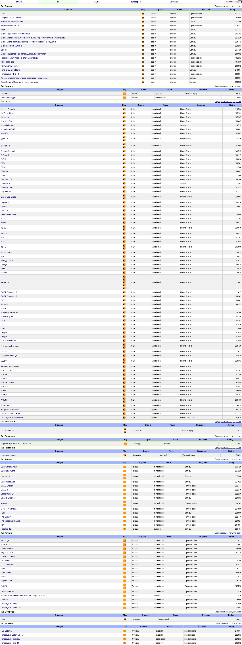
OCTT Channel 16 (9, 296)
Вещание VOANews (10, 409)
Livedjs (4, 264)
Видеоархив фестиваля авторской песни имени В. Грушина (28, 42)
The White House (8, 340)
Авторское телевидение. (12, 22)
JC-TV (3, 228)
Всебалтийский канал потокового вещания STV (23, 595)
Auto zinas (5, 544)
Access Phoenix (8, 109)
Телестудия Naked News (12, 417)
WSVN (4, 400)
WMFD (4, 394)
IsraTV (3, 222)
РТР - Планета (7, 62)
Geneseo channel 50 (10, 214)
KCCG (3, 237)
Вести (3, 30)
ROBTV (4, 503)
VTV (2, 525)
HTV (3, 14)
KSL (2, 256)
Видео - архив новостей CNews (15, 34)
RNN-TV (4, 304)
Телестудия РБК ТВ (10, 74)
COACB (4, 171)
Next (3, 568)
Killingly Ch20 (7, 260)
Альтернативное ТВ (10, 26)
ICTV (3, 218)
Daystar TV (6, 202)
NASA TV (5, 282)
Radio (97, 2)
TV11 (3, 324)
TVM (3, 619)
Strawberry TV (7, 316)
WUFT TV (5, 405)
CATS (3, 159)
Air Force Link (7, 113)
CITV (3, 163)
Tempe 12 (5, 336)
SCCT (3, 308)
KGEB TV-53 (6, 252)
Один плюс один (8, 97)
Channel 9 (5, 183)
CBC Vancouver (8, 482)
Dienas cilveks (7, 548)
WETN (3, 378)
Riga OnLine (6, 580)
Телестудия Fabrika (10, 604)
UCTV (3, 351)
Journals (174, 2)
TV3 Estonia (6, 631)
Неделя (4, 599)
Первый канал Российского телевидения (19, 58)
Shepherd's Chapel (9, 312)
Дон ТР (4, 50)
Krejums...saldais (8, 556)
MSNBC (4, 272)
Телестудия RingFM (10, 643)
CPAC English (7, 486)
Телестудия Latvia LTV (11, 608)
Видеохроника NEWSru (11, 46)
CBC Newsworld (8, 471)
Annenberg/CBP (8, 129)
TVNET (4, 586)
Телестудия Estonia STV (12, 635)
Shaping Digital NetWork (11, 18)
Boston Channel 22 (9, 151)
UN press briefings (9, 355)
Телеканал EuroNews (10, 70)
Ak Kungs (5, 540)
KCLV (3, 241)
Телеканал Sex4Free (10, 413)
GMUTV (4, 210)
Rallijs (3, 576)
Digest (19, 2)
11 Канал (5, 93)
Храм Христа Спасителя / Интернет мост (20, 82)
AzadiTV (4, 133)
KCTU (3, 247)
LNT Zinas (5, 560)
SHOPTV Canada (9, 509)
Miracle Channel (8, 498)
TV (58, 2)
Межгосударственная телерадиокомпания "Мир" (23, 54)
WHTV (3, 390)
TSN (3, 513)
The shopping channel (10, 521)
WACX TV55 (6, 370)
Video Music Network (10, 366)
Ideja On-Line (7, 552)
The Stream (6, 517)
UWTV (3, 361)
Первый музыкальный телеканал (16, 443)
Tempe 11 (5, 332)
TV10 (3, 320)
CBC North (5, 476)
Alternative (5, 117)
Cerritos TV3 (6, 179)
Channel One (7, 187)
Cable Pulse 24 (7, 494)
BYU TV (4, 139)
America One (6, 121)
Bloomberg (5, 146)
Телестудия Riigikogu (10, 639)
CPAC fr (4, 490)
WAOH (4, 374)
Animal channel (7, 125)
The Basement (7, 430)
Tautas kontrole (7, 591)
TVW (3, 328)
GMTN (3, 206)
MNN (3, 268)
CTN (3, 175)
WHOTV (4, 386)
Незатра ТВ (6, 529)
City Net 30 (5, 191)
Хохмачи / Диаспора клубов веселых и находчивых (24, 78)
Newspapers (136, 2)
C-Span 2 (5, 155)
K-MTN (4, 233)
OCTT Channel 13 (9, 292)
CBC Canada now (9, 467)
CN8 (3, 167)
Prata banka (6, 572)
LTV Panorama (7, 564)
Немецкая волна (8, 455)
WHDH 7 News (7, 382)
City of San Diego (8, 197)
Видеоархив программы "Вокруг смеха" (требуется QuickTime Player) (33, 38)
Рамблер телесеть (9, 66)
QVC (3, 300)
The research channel (10, 346)
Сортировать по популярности (228, 6)
